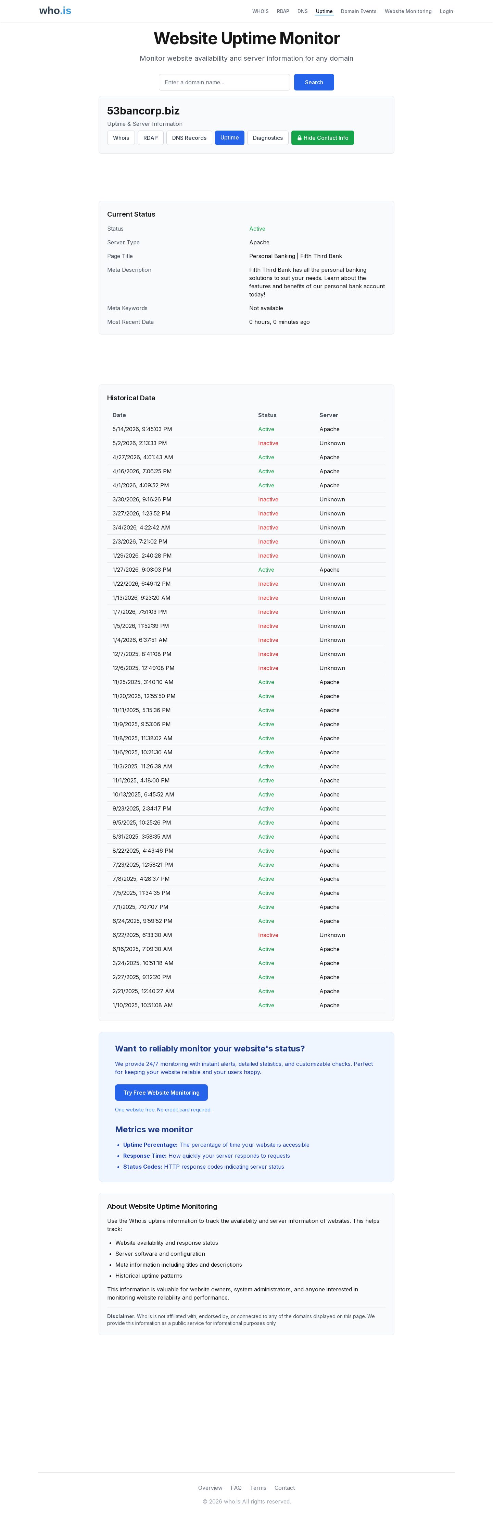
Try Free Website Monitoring (161, 1092)
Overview (210, 1487)
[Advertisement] (246, 177)
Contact (285, 1487)
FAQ (236, 1487)
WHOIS (260, 11)
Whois (121, 137)
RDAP (283, 11)
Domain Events (359, 11)
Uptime (324, 11)
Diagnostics (268, 137)
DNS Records (189, 137)
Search (314, 82)
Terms (258, 1487)
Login (446, 11)
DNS (303, 11)
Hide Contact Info (323, 137)
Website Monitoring (408, 11)
